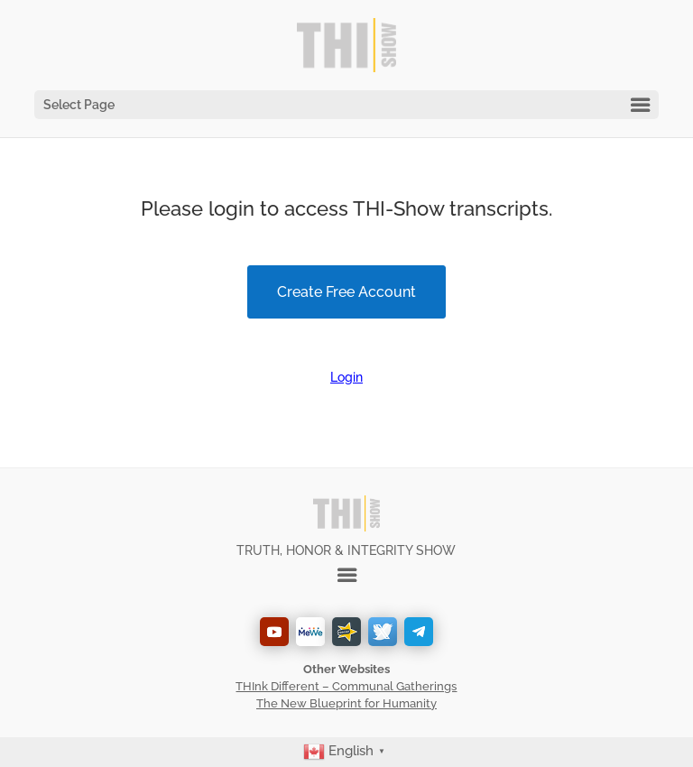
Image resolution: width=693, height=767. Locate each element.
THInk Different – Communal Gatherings (346, 686)
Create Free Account (346, 291)
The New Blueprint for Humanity (346, 703)
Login (346, 377)
